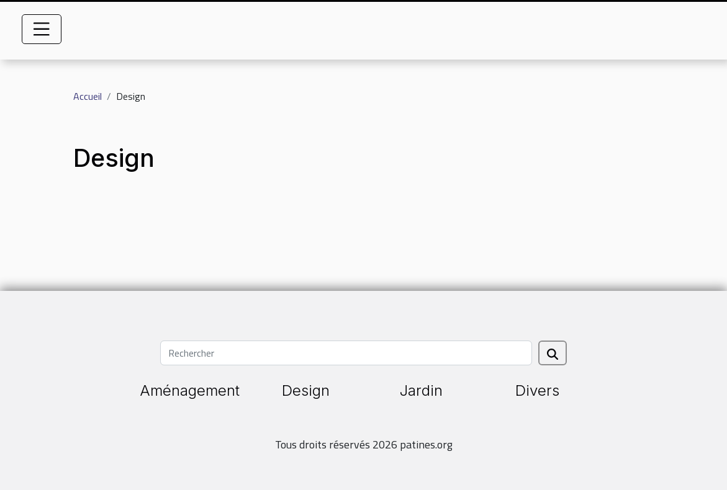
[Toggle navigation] (41, 29)
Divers (537, 390)
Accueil (87, 96)
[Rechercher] (346, 353)
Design (306, 390)
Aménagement (190, 390)
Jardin (421, 390)
